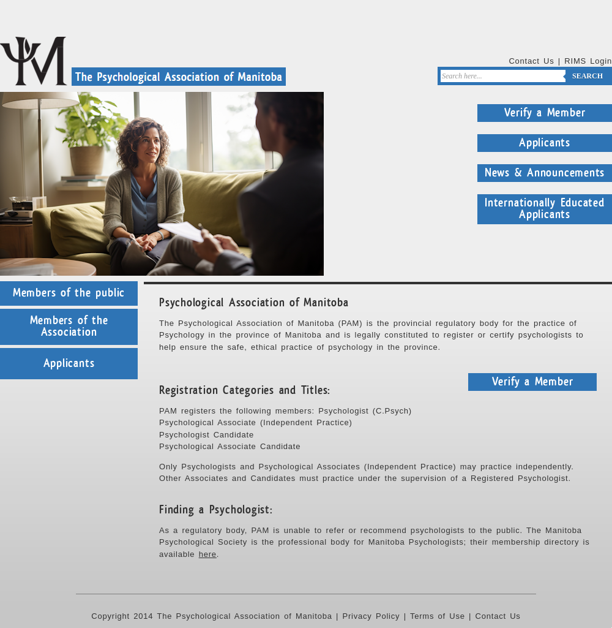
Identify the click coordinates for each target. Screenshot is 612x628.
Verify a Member (545, 112)
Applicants (544, 142)
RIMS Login (588, 61)
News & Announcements (545, 172)
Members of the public (69, 292)
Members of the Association (69, 326)
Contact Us (531, 61)
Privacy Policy (371, 616)
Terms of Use (437, 616)
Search (587, 76)
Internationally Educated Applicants (545, 209)
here (208, 554)
